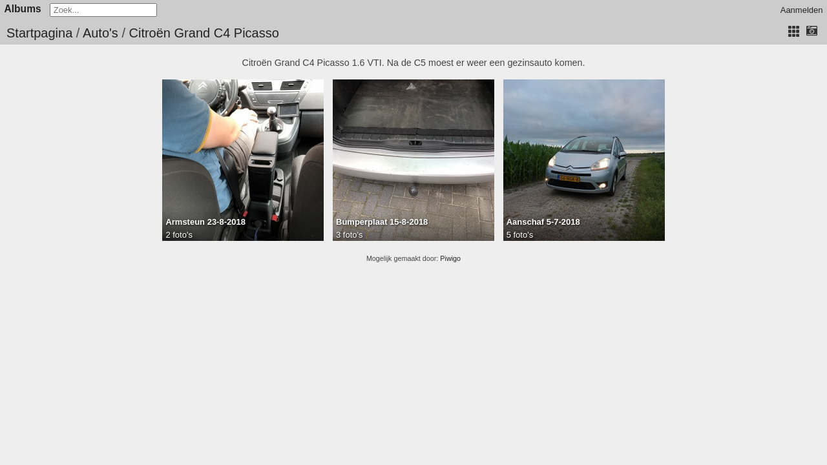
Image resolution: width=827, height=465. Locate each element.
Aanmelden (801, 10)
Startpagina (39, 33)
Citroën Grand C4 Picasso (204, 33)
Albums (23, 8)
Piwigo (450, 258)
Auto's (100, 33)
